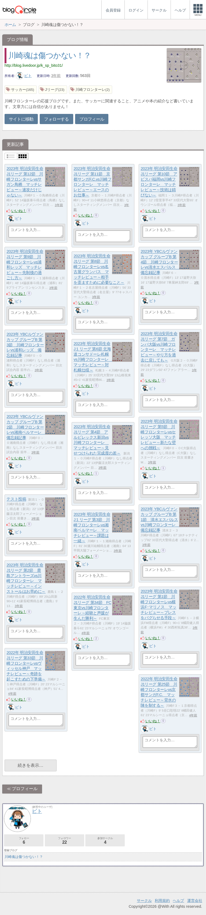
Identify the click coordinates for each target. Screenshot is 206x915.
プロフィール (91, 119)
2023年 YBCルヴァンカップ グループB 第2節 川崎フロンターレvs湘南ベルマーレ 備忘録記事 (25, 427)
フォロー (23, 841)
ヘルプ (178, 900)
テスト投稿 (16, 499)
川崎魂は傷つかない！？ (49, 55)
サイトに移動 (21, 119)
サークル (144, 900)
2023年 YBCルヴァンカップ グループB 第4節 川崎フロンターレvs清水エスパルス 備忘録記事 (160, 262)
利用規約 (162, 900)
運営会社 (194, 900)
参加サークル (105, 841)
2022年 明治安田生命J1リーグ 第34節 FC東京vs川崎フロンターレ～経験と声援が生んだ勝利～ (92, 608)
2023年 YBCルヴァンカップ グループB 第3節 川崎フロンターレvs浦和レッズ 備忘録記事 (25, 345)
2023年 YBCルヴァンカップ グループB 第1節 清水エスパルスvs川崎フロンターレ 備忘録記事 (160, 520)
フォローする (56, 119)
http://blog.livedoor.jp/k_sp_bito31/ (34, 65)
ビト (24, 75)
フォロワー (64, 841)
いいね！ (18, 211)
